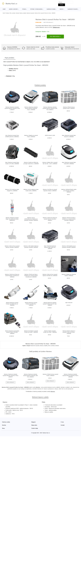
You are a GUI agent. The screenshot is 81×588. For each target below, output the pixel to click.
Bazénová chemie (51, 9)
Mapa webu (34, 425)
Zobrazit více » (56, 27)
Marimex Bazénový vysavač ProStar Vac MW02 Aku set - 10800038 (12, 304)
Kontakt (62, 425)
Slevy (3, 428)
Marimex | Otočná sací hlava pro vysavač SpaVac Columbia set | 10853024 (12, 275)
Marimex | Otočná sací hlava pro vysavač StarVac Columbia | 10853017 (50, 219)
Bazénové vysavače (72, 9)
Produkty (7, 13)
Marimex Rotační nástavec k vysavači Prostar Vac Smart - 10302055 (69, 332)
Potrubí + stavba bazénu (36, 9)
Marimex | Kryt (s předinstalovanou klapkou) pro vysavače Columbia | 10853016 (31, 219)
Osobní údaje (34, 428)
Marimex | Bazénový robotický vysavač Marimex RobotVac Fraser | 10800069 (31, 108)
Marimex (42, 27)
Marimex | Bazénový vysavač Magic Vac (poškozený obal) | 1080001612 (12, 219)
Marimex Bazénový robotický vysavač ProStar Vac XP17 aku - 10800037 (50, 304)
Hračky (61, 9)
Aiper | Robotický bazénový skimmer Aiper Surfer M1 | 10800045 (50, 247)
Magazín (33, 422)
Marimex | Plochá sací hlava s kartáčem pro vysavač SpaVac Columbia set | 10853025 (31, 275)
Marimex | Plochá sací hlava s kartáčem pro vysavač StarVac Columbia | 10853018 (69, 219)
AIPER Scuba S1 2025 (50, 135)
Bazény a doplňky (13, 9)
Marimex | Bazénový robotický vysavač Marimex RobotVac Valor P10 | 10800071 (50, 108)
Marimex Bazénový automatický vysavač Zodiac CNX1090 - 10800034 (12, 332)
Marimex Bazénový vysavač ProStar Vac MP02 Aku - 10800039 (31, 304)
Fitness (24, 9)
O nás (62, 422)
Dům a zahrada (12, 13)
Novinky (4, 425)
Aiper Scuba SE (68, 302)
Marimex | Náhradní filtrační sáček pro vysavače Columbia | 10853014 (68, 191)
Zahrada (17, 13)
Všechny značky (6, 422)
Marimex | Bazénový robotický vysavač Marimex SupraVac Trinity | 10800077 (12, 108)
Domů (4, 9)
